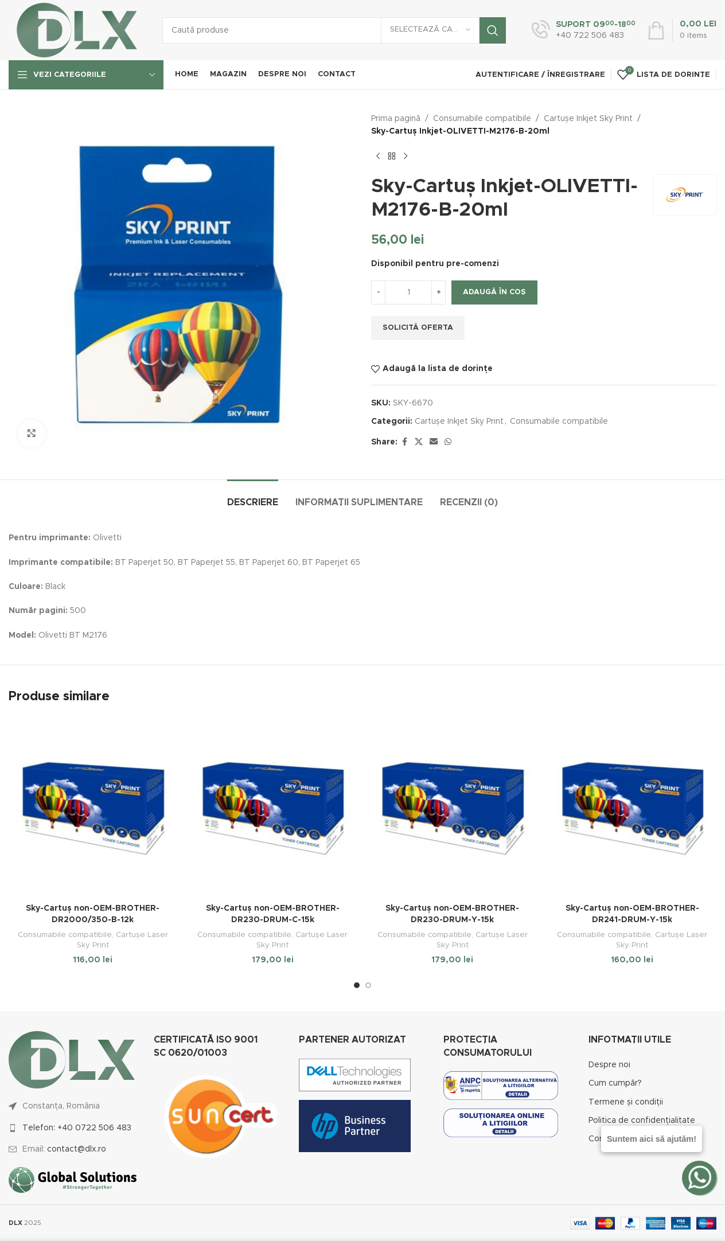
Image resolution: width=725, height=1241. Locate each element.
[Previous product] (378, 156)
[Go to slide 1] (357, 985)
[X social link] (418, 442)
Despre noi (609, 1065)
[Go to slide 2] (368, 985)
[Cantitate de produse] (408, 292)
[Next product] (405, 156)
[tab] (252, 496)
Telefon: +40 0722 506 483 (76, 1128)
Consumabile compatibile (482, 119)
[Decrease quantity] (378, 292)
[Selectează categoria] (430, 30)
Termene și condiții (625, 1102)
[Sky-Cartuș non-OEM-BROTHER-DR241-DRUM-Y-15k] (632, 807)
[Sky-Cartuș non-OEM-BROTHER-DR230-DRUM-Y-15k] (452, 807)
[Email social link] (433, 442)
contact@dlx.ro (76, 1149)
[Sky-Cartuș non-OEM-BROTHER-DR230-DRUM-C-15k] (273, 807)
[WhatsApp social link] (448, 442)
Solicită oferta (418, 327)
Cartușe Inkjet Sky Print (588, 119)
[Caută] (334, 30)
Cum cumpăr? (615, 1083)
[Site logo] (77, 30)
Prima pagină (395, 119)
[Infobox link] (584, 30)
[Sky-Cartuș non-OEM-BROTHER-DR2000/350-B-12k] (93, 807)
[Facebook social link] (404, 442)
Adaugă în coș (494, 292)
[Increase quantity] (438, 292)
